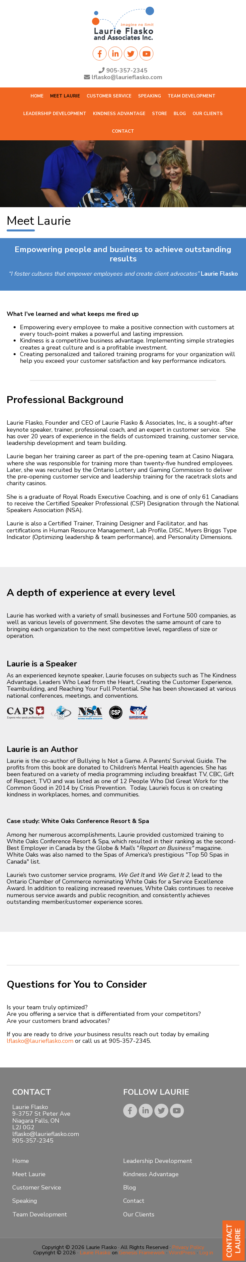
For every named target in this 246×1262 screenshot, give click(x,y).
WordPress (182, 1252)
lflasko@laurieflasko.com (40, 1041)
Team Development (39, 1214)
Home (20, 1161)
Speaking (24, 1201)
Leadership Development (157, 1161)
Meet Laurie (28, 1174)
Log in (206, 1252)
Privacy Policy (188, 1247)
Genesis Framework (142, 1252)
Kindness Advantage (151, 1174)
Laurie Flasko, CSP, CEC (123, 23)
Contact (133, 1201)
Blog (129, 1188)
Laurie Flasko (95, 1252)
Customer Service (36, 1188)
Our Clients (138, 1214)
